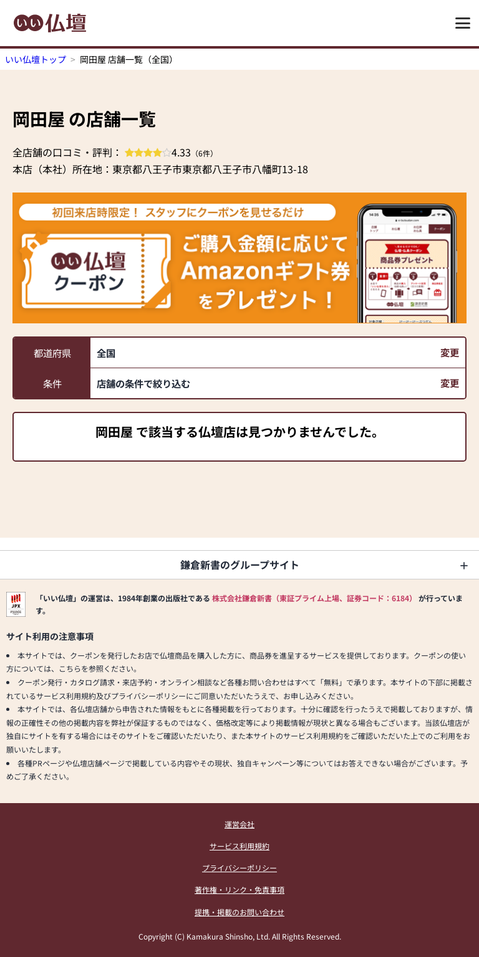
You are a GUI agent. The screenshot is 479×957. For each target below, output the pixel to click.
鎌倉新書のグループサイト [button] (239, 564)
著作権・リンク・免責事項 (239, 889)
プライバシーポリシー (239, 867)
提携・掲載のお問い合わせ (239, 912)
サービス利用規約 (239, 845)
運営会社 (239, 824)
